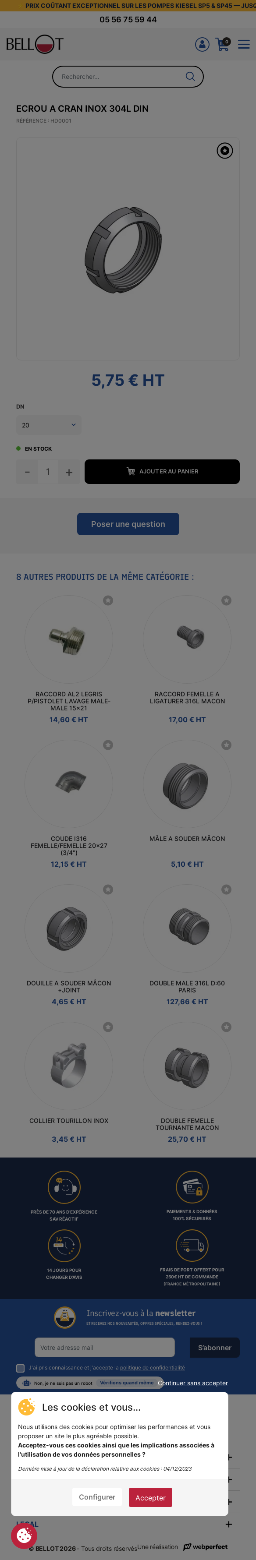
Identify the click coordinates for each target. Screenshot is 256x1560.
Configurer (97, 1497)
